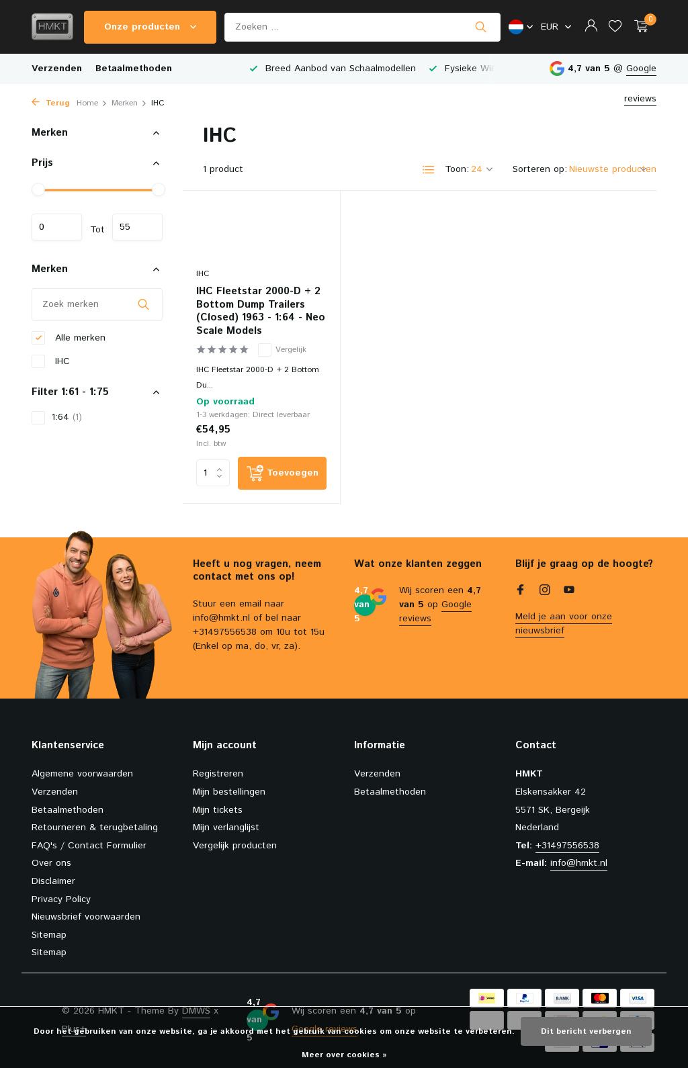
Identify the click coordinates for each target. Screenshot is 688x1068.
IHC (51, 362)
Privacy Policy (61, 899)
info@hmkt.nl (578, 863)
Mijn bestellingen (229, 792)
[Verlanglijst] (615, 27)
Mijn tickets (218, 810)
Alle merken (68, 338)
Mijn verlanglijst (226, 827)
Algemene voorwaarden (82, 774)
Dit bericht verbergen (586, 1031)
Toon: (457, 169)
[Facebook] (520, 592)
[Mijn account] (591, 27)
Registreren (218, 774)
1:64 (57, 417)
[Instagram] (545, 592)
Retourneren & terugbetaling (95, 827)
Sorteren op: (540, 169)
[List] (429, 170)
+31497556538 (567, 845)
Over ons (51, 863)
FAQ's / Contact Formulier (89, 845)
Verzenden (57, 68)
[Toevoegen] (282, 473)
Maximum (137, 227)
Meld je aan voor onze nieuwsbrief (563, 623)
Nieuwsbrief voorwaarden (86, 917)
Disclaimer (53, 881)
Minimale (57, 227)
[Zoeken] (362, 27)
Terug (51, 103)
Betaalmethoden (133, 68)
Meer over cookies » (344, 1055)
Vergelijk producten (235, 845)
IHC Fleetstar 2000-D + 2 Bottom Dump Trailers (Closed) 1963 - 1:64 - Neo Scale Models (260, 311)
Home (92, 103)
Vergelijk (282, 350)
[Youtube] (569, 592)
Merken (129, 103)
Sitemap (49, 935)
